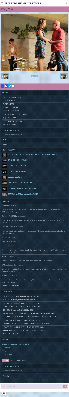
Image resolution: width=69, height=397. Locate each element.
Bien (5, 351)
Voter (5, 360)
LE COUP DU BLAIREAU (17, 166)
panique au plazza (15, 177)
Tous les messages (11, 286)
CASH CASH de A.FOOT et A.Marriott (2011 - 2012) (21, 306)
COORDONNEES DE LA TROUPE (15, 114)
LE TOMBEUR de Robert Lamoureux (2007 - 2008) (22, 296)
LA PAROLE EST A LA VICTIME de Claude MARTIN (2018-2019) (26, 324)
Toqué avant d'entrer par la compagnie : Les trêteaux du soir (32, 154)
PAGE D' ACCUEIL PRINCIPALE (14, 97)
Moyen (6, 348)
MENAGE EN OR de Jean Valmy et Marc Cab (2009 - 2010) (24, 300)
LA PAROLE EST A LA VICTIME (20, 183)
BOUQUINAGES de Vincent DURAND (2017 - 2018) (21, 320)
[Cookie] (4, 393)
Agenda (6, 376)
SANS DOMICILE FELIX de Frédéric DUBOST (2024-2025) (24, 330)
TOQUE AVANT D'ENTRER (12, 334)
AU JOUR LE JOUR (9, 118)
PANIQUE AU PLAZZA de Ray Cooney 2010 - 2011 (21, 303)
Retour (34, 76)
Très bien (7, 355)
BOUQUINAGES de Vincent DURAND (23, 194)
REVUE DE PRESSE (10, 124)
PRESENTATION (9, 101)
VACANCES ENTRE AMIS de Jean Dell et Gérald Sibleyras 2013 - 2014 (28, 313)
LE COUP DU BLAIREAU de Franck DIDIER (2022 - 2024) (24, 327)
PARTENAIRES (8, 104)
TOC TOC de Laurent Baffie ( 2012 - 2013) (18, 310)
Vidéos (5, 144)
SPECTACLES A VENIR (11, 111)
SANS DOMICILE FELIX (17, 160)
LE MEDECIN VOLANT (17, 171)
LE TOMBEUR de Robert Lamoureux (22, 188)
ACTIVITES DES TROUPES (12, 107)
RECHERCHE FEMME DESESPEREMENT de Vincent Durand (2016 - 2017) (30, 317)
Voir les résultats (19, 360)
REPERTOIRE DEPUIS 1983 (13, 121)
